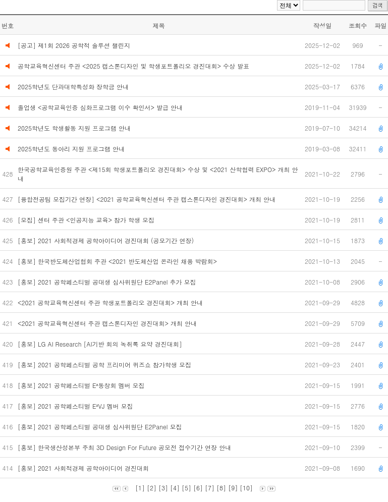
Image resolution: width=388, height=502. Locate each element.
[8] (221, 487)
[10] (246, 487)
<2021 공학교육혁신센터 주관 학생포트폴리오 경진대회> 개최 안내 (111, 302)
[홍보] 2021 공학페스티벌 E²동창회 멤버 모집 (82, 385)
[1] (140, 487)
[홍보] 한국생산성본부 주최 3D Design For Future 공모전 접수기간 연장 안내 (125, 447)
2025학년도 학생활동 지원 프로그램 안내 (74, 128)
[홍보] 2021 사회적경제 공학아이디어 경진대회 (84, 468)
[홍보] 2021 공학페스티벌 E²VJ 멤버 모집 (76, 406)
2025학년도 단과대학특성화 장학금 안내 (73, 86)
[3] (163, 487)
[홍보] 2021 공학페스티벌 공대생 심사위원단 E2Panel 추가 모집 (109, 281)
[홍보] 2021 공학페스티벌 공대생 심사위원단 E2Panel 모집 (101, 426)
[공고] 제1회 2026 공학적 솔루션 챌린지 (74, 45)
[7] (209, 487)
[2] (151, 487)
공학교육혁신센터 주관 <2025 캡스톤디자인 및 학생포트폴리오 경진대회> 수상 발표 (133, 66)
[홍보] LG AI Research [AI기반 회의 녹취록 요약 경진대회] (101, 344)
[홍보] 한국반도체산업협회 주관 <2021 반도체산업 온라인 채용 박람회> (119, 261)
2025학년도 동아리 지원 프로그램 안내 (71, 148)
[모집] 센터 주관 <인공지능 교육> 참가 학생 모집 (88, 219)
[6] (198, 487)
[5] (186, 487)
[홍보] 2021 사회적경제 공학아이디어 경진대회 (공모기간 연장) (107, 240)
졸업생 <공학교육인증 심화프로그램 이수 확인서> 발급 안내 (100, 107)
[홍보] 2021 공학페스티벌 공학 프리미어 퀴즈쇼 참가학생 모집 (105, 364)
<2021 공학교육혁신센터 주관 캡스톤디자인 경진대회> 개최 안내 (110, 323)
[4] (175, 487)
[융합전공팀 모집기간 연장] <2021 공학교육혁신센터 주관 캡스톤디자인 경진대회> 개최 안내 (149, 199)
